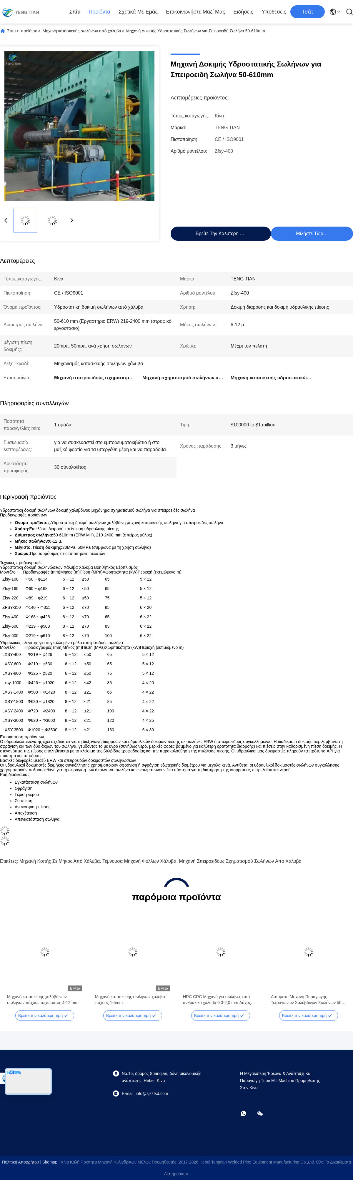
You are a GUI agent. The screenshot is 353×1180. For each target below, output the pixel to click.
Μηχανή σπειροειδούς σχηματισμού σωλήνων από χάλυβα (240, 861)
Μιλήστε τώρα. (311, 233)
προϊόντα (99, 11)
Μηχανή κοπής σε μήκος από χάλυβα (59, 861)
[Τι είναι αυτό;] (247, 1113)
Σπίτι (74, 11)
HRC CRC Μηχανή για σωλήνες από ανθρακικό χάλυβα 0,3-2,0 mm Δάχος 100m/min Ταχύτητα (217, 1000)
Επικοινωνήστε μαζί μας (195, 11)
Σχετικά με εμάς (138, 11)
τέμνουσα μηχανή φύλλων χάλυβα (139, 861)
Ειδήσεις (243, 11)
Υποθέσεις (274, 11)
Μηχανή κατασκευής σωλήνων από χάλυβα (82, 31)
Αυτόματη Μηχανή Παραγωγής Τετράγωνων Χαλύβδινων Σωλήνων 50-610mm (307, 1000)
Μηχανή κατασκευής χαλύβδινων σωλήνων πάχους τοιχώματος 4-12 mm (43, 999)
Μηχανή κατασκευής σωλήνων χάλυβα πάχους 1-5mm (130, 999)
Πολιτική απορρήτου (20, 1162)
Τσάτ (307, 12)
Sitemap (49, 1162)
